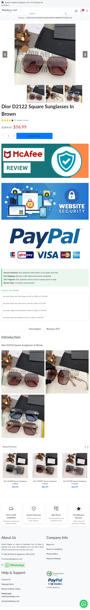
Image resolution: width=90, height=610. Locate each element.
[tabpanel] (15, 472)
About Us (50, 544)
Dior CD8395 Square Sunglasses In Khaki (45, 482)
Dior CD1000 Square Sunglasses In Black (15, 482)
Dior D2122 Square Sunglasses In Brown (22, 345)
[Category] (87, 10)
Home (21, 18)
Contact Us (6, 579)
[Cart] (81, 10)
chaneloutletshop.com (10, 601)
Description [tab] (35, 328)
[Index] (76, 11)
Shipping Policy (7, 584)
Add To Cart (34, 136)
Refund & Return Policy (11, 589)
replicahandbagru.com (10, 596)
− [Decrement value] (2, 136)
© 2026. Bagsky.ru (53, 587)
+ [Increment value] (13, 136)
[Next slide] (88, 447)
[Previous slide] (85, 447)
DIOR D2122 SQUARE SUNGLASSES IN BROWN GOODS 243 (49, 18)
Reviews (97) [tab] (53, 328)
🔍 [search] (66, 13)
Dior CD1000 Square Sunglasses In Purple (74, 482)
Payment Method (53, 558)
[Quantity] (8, 136)
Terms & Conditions (54, 549)
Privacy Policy (52, 554)
